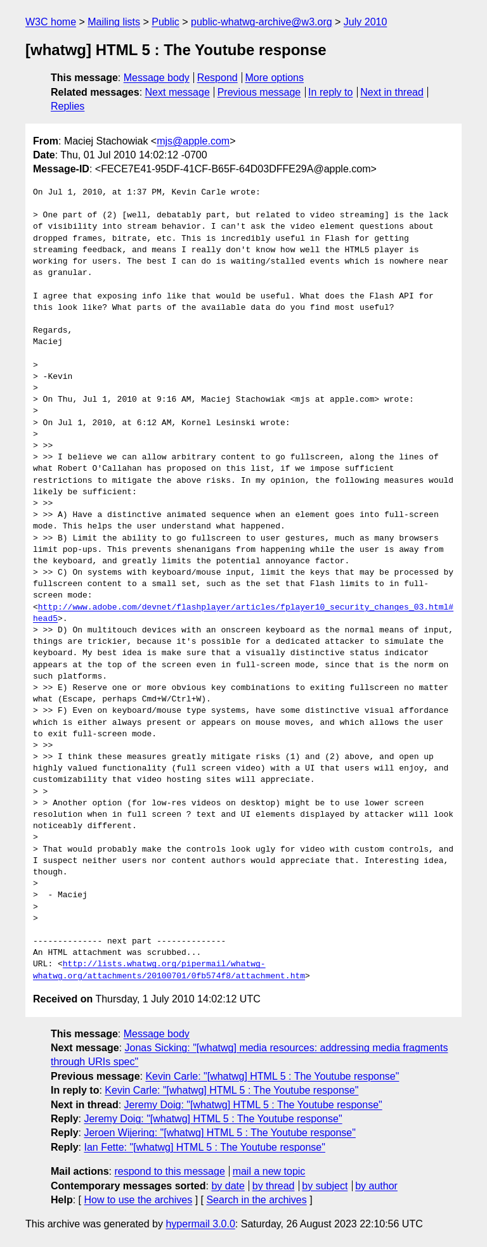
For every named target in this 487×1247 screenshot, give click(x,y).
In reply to (330, 92)
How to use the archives (138, 1199)
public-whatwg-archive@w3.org (261, 21)
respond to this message (169, 1171)
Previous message (259, 92)
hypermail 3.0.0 (200, 1223)
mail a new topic (269, 1171)
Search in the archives (256, 1199)
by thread (273, 1185)
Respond (217, 77)
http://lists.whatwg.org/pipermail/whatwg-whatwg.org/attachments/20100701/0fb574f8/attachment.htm (169, 970)
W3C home (50, 21)
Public (165, 21)
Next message (177, 92)
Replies (67, 106)
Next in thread (392, 92)
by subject (324, 1185)
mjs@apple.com (193, 141)
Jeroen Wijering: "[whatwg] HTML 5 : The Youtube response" (219, 1132)
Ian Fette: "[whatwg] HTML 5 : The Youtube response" (204, 1147)
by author (376, 1185)
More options (274, 77)
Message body (157, 77)
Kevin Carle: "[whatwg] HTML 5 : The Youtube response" (272, 1076)
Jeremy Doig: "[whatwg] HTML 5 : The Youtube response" (253, 1104)
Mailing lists (114, 21)
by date (227, 1185)
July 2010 (365, 21)
